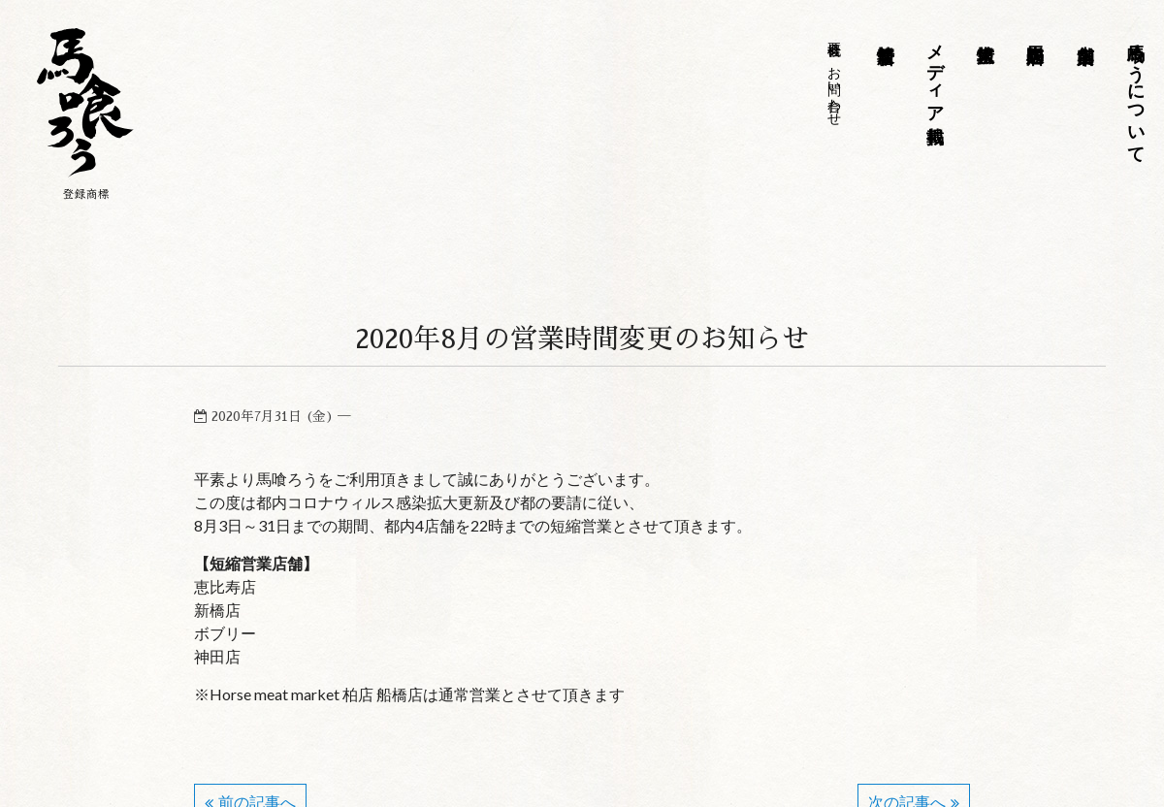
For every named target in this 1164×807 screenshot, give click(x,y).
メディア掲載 (935, 72)
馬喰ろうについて (1135, 93)
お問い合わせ (834, 88)
